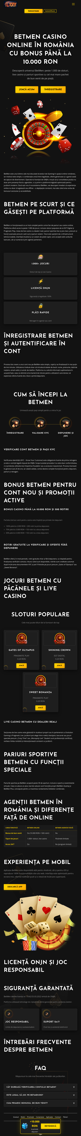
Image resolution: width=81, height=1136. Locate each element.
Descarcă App (14, 887)
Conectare (40, 1117)
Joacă (21, 665)
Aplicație (49, 1117)
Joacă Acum (26, 89)
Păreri (65, 1117)
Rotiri (23, 1117)
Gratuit (16, 1117)
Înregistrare (33, 11)
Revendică (50, 1126)
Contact (58, 1117)
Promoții (30, 1117)
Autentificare (50, 11)
